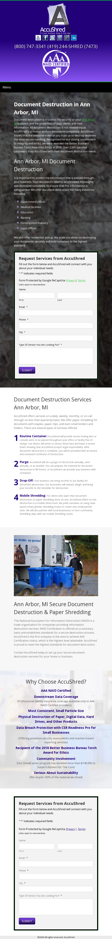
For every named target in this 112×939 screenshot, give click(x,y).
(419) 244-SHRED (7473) (72, 46)
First (21, 299)
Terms (81, 280)
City (22, 332)
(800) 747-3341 (30, 46)
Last (59, 299)
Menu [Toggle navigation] (7, 87)
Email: (23, 307)
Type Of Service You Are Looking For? (40, 344)
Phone (23, 319)
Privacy (70, 280)
